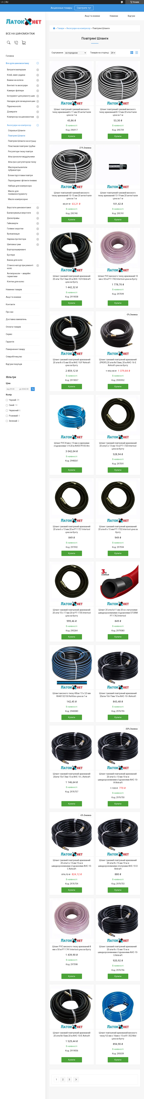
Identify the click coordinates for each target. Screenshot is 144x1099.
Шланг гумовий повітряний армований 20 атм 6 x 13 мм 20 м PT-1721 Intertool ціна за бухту (71, 529)
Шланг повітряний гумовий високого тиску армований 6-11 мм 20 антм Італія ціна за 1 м (71, 112)
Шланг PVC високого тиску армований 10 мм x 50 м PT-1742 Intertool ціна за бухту (118, 277)
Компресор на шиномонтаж (20, 117)
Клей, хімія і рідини (16, 75)
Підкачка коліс (14, 106)
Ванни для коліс (14, 260)
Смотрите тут (84, 7)
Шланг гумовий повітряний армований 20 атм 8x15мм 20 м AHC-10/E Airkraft (71, 1034)
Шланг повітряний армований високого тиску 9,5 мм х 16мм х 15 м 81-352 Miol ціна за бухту (118, 1036)
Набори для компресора (20, 186)
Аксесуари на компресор (19, 125)
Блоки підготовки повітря (20, 175)
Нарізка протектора (16, 239)
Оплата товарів (13, 327)
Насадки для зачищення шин (21, 101)
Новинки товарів (14, 289)
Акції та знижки (13, 297)
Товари (60, 28)
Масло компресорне (18, 199)
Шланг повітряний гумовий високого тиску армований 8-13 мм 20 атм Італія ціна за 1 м (118, 112)
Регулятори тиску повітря (20, 151)
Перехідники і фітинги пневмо (22, 180)
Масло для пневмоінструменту (17, 192)
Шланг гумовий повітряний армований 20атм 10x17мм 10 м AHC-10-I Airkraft (118, 694)
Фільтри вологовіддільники (21, 156)
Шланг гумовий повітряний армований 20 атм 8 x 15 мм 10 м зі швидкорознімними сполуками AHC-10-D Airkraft (118, 864)
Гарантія (10, 342)
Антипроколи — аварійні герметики (18, 275)
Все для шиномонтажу (17, 63)
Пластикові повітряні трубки (21, 146)
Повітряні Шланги (16, 135)
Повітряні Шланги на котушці (22, 141)
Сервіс (9, 334)
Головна (10, 56)
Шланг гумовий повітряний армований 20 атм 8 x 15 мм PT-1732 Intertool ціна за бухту (118, 529)
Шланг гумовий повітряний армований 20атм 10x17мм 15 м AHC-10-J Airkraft (71, 775)
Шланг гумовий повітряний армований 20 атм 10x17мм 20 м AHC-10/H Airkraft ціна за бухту (72, 279)
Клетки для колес (15, 281)
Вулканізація (13, 234)
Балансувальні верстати (19, 213)
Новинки (114, 16)
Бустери (11, 255)
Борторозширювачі (16, 249)
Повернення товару (15, 349)
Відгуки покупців (14, 364)
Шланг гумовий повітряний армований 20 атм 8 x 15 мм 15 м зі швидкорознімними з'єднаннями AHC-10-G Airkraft (118, 950)
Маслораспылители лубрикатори (17, 168)
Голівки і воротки (15, 228)
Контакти (10, 304)
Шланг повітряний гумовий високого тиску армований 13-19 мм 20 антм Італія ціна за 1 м (118, 196)
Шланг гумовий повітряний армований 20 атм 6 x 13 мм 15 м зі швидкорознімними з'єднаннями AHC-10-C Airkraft (72, 864)
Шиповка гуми (14, 244)
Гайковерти (12, 223)
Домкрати (12, 111)
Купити (71, 136)
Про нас (9, 312)
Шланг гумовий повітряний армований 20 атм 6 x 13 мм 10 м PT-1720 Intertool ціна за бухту (118, 446)
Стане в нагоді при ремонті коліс (20, 266)
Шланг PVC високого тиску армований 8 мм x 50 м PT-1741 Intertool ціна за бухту (71, 948)
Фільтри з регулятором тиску (22, 162)
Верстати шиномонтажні (19, 207)
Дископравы (13, 218)
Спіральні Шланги (16, 130)
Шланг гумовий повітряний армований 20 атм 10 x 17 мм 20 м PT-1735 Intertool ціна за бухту (72, 613)
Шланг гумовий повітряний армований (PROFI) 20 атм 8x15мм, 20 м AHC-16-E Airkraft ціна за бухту (118, 362)
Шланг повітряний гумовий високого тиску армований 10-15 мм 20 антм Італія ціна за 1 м (72, 196)
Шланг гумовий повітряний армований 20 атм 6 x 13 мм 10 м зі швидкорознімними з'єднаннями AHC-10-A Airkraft (118, 778)
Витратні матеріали (16, 69)
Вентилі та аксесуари (17, 85)
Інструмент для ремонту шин (21, 96)
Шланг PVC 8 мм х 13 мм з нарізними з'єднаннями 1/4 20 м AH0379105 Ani (71, 444)
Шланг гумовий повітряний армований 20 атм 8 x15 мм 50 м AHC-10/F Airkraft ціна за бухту (71, 362)
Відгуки (131, 16)
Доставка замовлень (16, 319)
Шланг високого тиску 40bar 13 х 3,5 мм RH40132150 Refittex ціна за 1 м (72, 694)
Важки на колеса (15, 80)
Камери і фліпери (15, 90)
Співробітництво (14, 356)
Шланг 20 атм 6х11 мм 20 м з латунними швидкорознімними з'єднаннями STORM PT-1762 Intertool (118, 613)
